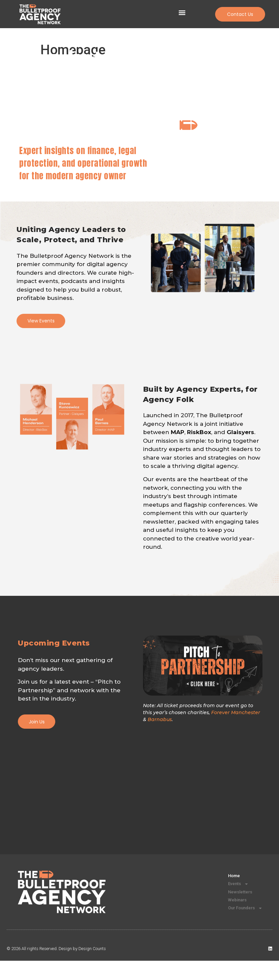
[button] (181, 12)
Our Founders (242, 908)
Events (235, 884)
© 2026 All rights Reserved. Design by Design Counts (56, 948)
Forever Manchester (235, 713)
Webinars (234, 900)
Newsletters (237, 892)
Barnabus (160, 720)
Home (231, 876)
